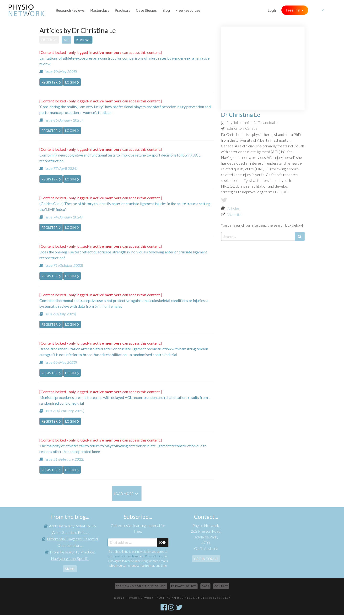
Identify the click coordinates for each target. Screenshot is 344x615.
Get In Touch (206, 559)
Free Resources (188, 10)
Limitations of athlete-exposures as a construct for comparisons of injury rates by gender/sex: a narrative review (124, 61)
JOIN (163, 542)
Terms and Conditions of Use (141, 586)
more (70, 569)
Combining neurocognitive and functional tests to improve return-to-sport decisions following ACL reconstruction (119, 158)
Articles (233, 208)
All (66, 40)
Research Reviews (70, 10)
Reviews (83, 40)
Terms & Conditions (125, 556)
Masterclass (99, 10)
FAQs (205, 586)
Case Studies (146, 10)
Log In (272, 10)
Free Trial (293, 10)
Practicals (122, 10)
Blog (166, 10)
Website (234, 214)
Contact (221, 586)
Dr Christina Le (240, 114)
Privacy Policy (153, 556)
